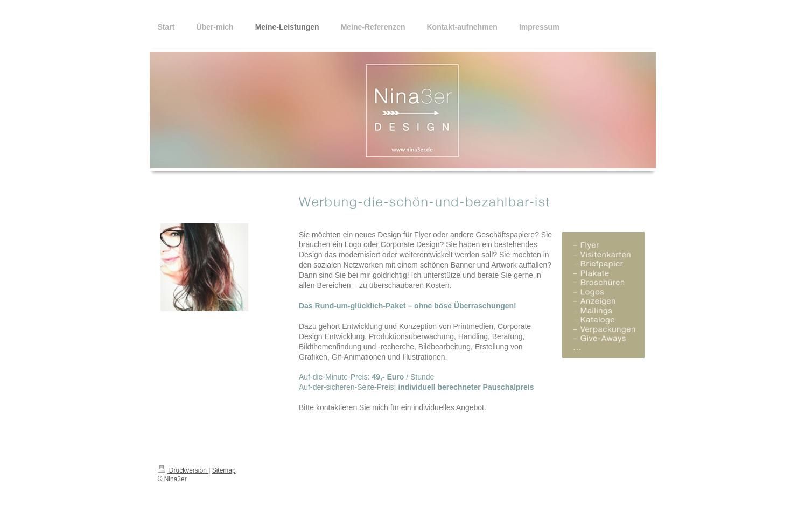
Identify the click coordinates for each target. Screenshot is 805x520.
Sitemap (224, 470)
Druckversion (183, 470)
